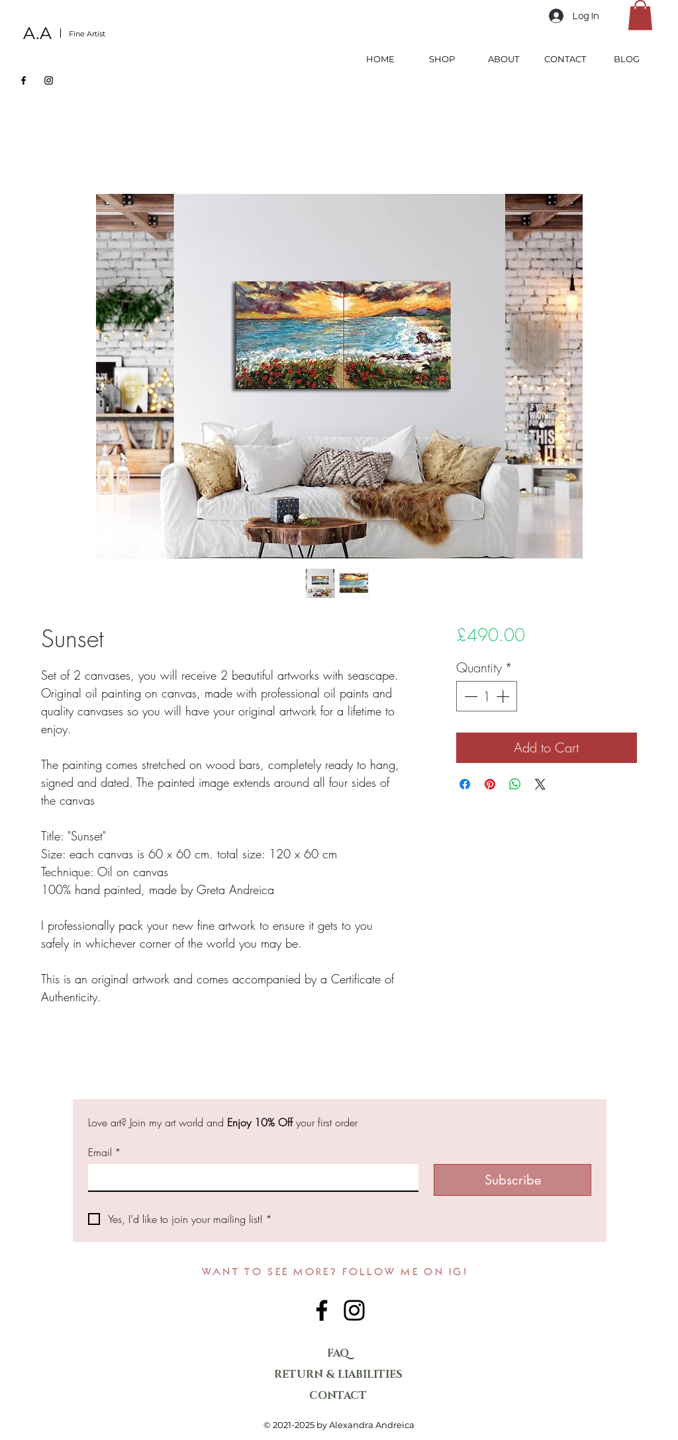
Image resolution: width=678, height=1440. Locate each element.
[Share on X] (540, 784)
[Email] (249, 1177)
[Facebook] (23, 80)
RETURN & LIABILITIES (338, 1374)
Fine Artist (87, 33)
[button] (640, 15)
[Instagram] (48, 80)
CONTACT (338, 1395)
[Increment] (504, 696)
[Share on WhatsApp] (515, 784)
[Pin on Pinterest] (490, 784)
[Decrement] (469, 696)
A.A (37, 33)
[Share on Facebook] (465, 784)
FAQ (338, 1353)
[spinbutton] (487, 696)
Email (104, 1152)
